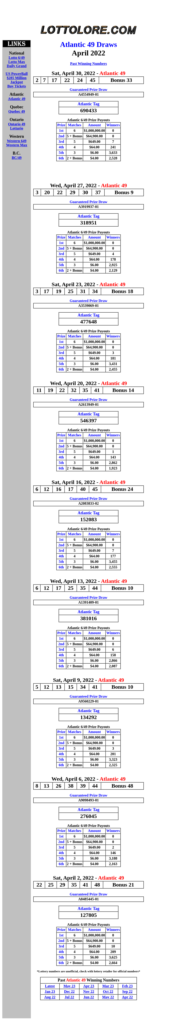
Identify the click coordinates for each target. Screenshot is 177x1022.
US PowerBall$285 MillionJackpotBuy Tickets (17, 80)
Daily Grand (17, 66)
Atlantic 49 (16, 99)
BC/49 (17, 158)
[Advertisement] (88, 13)
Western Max (16, 145)
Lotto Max (16, 62)
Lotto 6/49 (17, 58)
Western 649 (17, 141)
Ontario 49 (16, 124)
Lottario (16, 128)
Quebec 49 (16, 111)
